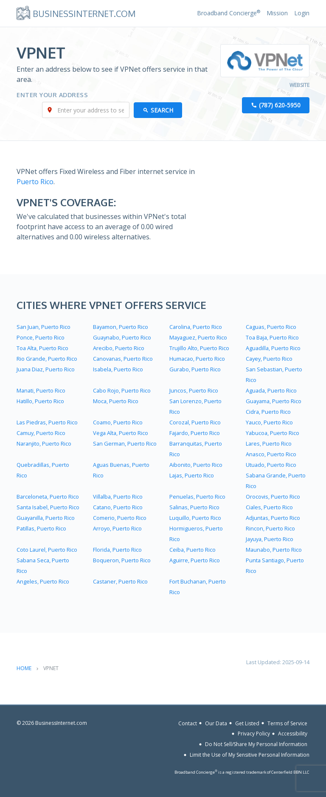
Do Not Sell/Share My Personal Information (256, 744)
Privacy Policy (254, 733)
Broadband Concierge (228, 13)
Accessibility (292, 733)
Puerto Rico (35, 181)
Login (301, 13)
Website (299, 85)
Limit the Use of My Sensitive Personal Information (249, 754)
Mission (277, 13)
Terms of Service (287, 723)
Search (162, 110)
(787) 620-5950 (280, 105)
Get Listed (247, 723)
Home (24, 668)
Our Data (216, 723)
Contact (187, 723)
